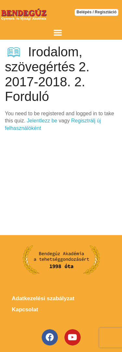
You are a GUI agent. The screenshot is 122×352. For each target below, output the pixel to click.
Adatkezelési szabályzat (43, 298)
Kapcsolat (25, 309)
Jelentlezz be (42, 120)
